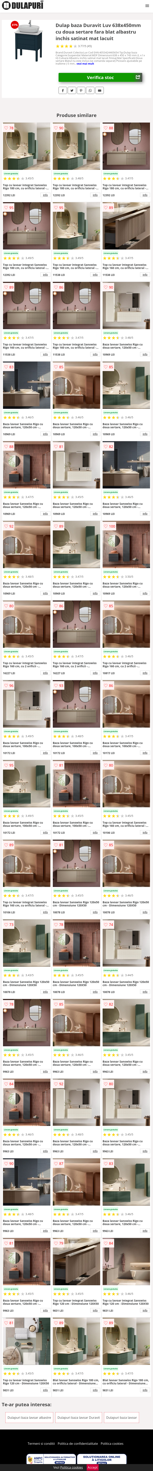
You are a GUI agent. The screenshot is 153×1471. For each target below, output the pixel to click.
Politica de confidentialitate (78, 1443)
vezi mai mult (85, 63)
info (45, 195)
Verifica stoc (114, 77)
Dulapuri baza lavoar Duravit (79, 1417)
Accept (93, 1467)
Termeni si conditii (41, 1443)
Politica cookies (112, 1443)
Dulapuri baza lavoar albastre (29, 1417)
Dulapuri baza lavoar (121, 1417)
